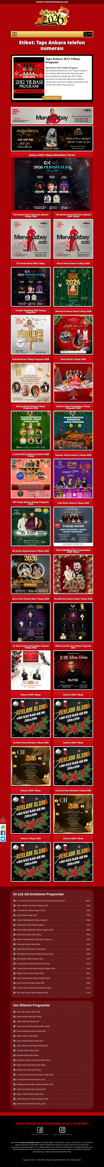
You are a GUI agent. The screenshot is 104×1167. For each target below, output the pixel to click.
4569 (88, 934)
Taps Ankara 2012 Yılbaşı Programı (63, 60)
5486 (88, 920)
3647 (88, 959)
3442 (88, 968)
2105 (88, 992)
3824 (88, 949)
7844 (88, 905)
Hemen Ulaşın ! (52, 97)
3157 (88, 978)
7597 (88, 910)
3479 (88, 963)
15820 (87, 901)
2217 (88, 988)
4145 (88, 944)
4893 (88, 930)
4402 (88, 939)
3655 (88, 954)
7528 (88, 915)
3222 (88, 973)
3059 (88, 983)
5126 (88, 925)
